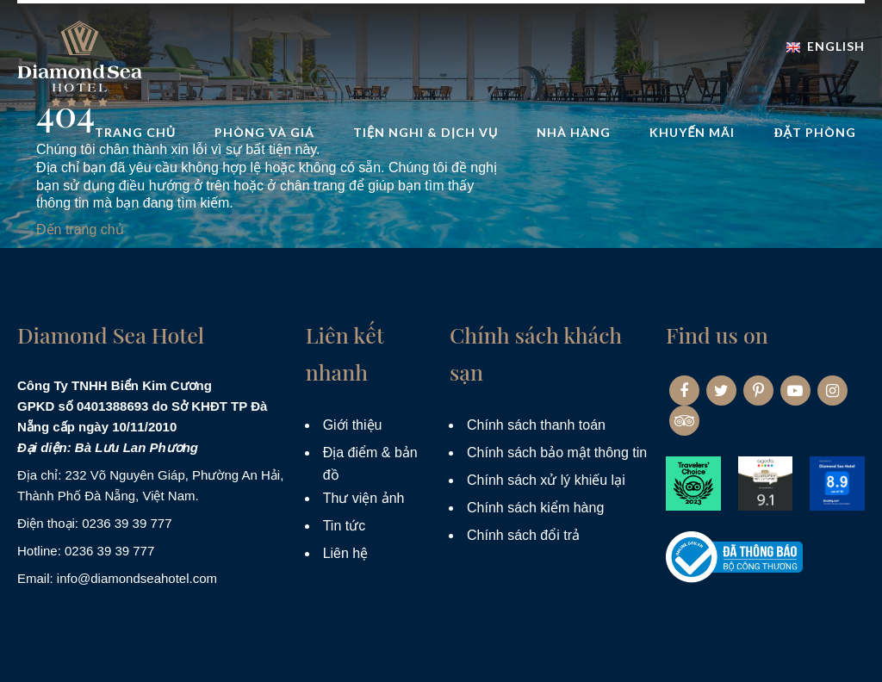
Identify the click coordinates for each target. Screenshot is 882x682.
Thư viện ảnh (364, 498)
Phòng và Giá (264, 132)
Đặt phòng (814, 132)
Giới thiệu (352, 425)
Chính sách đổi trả (523, 535)
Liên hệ (346, 553)
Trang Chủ (135, 132)
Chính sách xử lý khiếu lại (546, 480)
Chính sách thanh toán (536, 425)
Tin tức (344, 525)
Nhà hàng (574, 132)
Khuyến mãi (692, 132)
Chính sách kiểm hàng (535, 507)
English (825, 46)
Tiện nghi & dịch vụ (425, 132)
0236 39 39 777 (126, 523)
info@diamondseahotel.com (137, 578)
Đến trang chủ (80, 229)
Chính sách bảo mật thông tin (557, 452)
